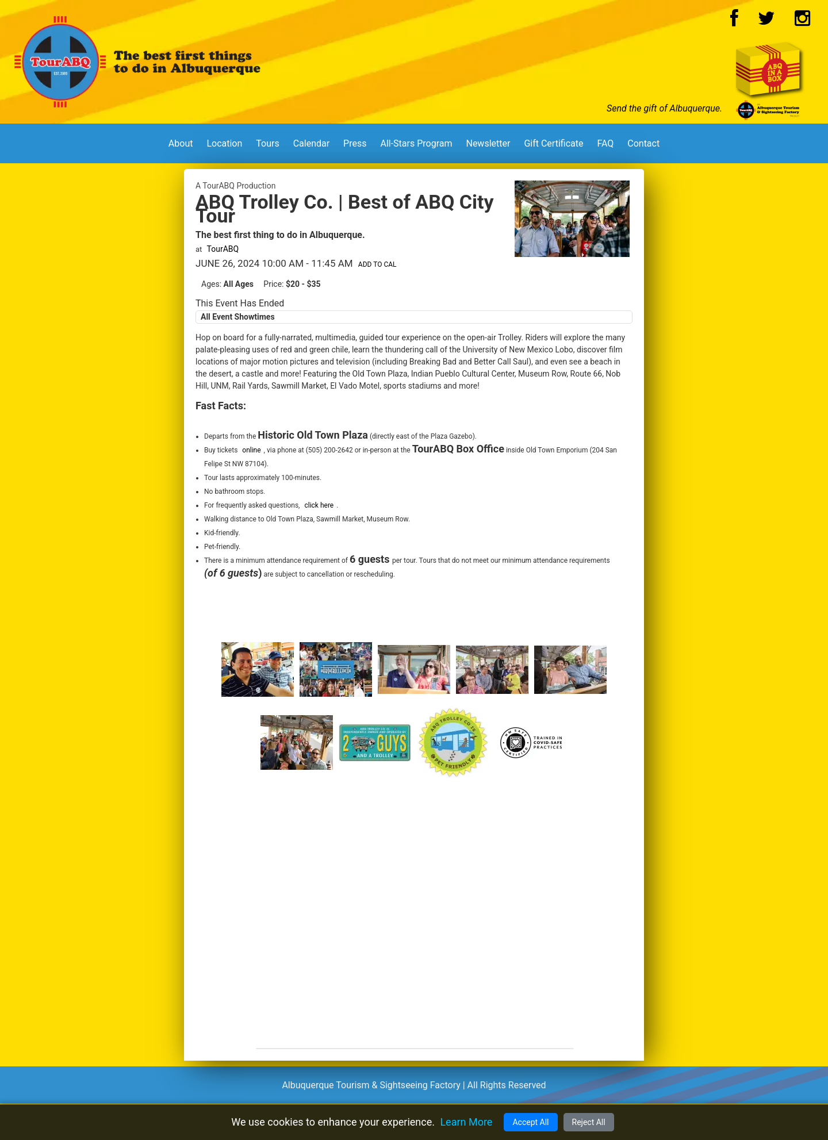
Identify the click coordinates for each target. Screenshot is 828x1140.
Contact (643, 143)
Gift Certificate (553, 143)
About (180, 143)
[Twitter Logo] (766, 21)
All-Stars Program (416, 143)
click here (319, 505)
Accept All (530, 1122)
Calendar (311, 143)
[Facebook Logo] (734, 21)
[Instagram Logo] (802, 21)
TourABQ (223, 249)
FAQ (605, 143)
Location (224, 143)
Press (354, 143)
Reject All (588, 1122)
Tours (267, 143)
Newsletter (488, 143)
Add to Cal (377, 264)
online (251, 450)
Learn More (466, 1122)
